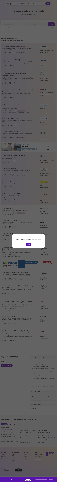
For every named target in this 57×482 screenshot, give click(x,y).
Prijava (28, 244)
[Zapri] (42, 237)
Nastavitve (50, 479)
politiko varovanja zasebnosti (41, 479)
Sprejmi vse (28, 480)
